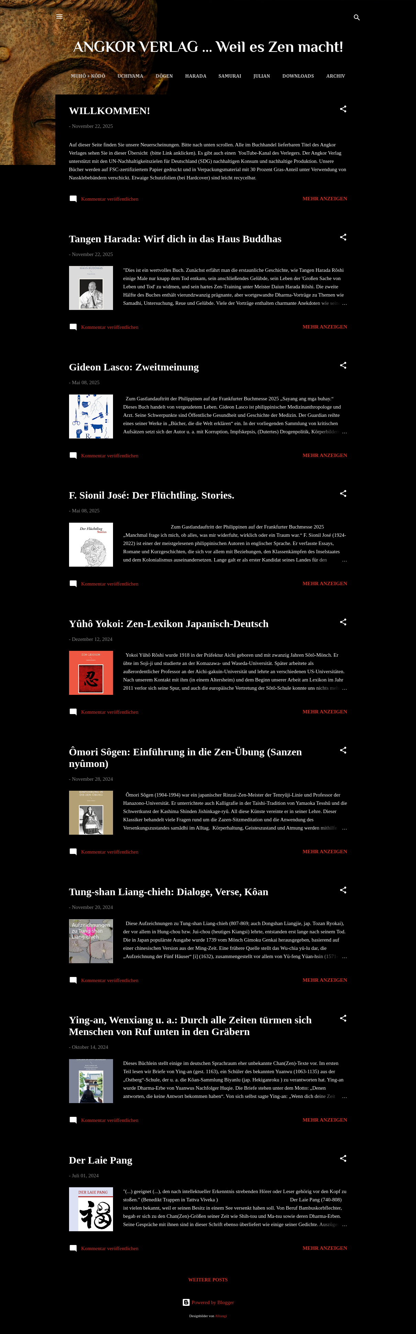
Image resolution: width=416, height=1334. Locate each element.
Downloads (298, 76)
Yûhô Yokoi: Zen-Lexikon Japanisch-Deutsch (169, 623)
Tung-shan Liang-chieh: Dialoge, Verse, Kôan (169, 891)
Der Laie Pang (100, 1160)
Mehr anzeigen (325, 198)
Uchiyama (130, 76)
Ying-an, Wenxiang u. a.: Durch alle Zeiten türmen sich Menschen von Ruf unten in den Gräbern (190, 1025)
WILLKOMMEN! (109, 110)
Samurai (229, 76)
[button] (343, 110)
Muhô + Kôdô (88, 76)
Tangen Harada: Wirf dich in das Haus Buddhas (175, 238)
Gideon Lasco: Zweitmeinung (134, 367)
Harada (195, 76)
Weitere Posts (208, 1279)
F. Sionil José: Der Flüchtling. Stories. (152, 495)
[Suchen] (357, 18)
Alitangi (221, 1316)
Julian (262, 76)
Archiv (335, 76)
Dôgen (164, 76)
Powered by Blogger (208, 1302)
